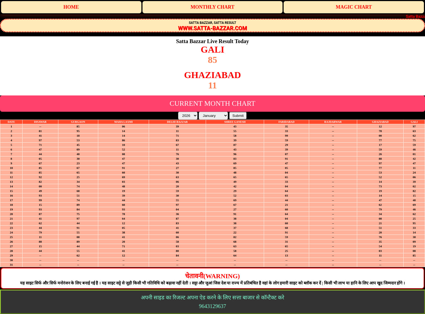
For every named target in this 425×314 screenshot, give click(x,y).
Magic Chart (354, 7)
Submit (237, 116)
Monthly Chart (212, 7)
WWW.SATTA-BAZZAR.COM (212, 28)
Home (71, 7)
